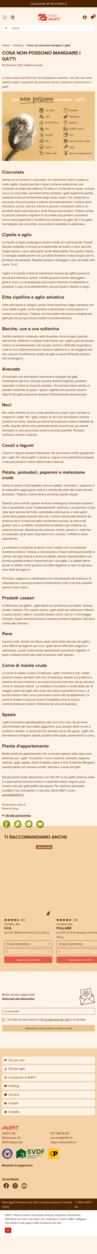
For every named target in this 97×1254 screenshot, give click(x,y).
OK (8, 1230)
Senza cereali (44, 847)
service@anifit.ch (13, 795)
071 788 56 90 (60, 1133)
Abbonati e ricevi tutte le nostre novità (48, 1028)
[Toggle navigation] (4, 17)
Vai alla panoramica (16, 815)
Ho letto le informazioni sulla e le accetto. (46, 1019)
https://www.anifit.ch (63, 1142)
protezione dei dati (57, 1019)
